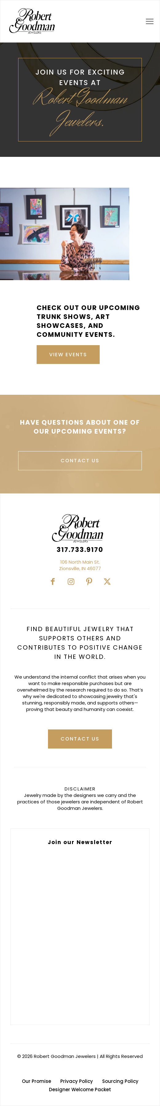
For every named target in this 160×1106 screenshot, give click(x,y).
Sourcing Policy (120, 1081)
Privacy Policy (76, 1081)
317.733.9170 (80, 549)
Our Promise (36, 1081)
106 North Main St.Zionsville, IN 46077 (80, 565)
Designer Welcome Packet (80, 1089)
